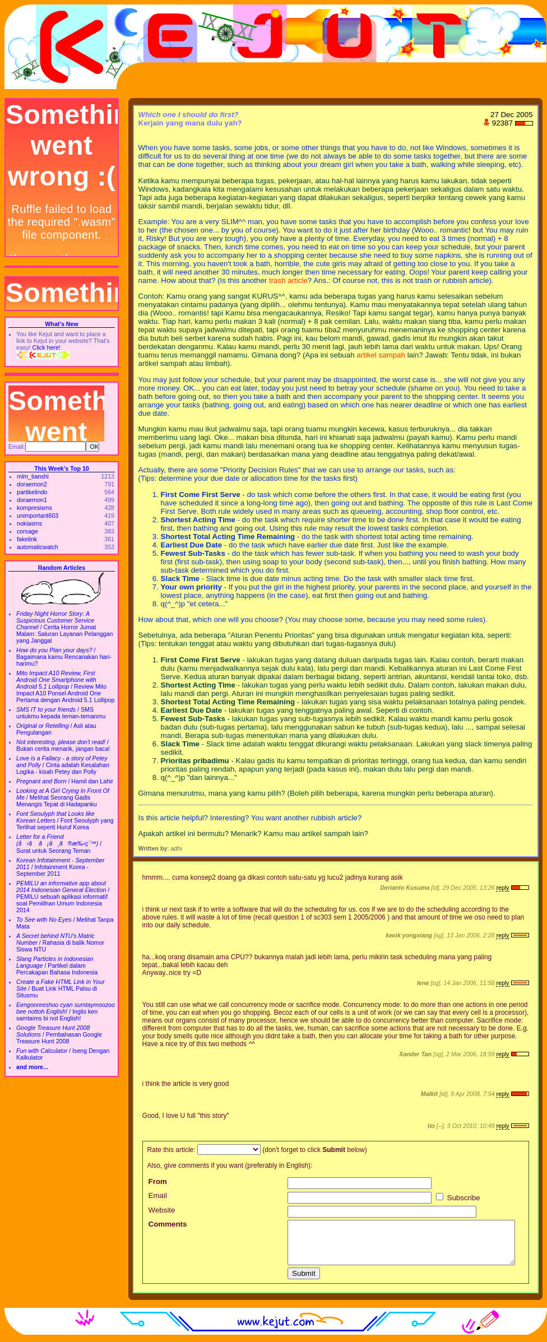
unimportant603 (37, 515)
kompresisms (34, 507)
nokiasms (29, 523)
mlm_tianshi (33, 476)
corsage (27, 531)
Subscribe (458, 1198)
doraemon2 (32, 484)
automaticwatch (37, 547)
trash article (288, 280)
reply (502, 887)
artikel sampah (380, 355)
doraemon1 (32, 499)
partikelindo (32, 492)
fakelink (27, 539)
